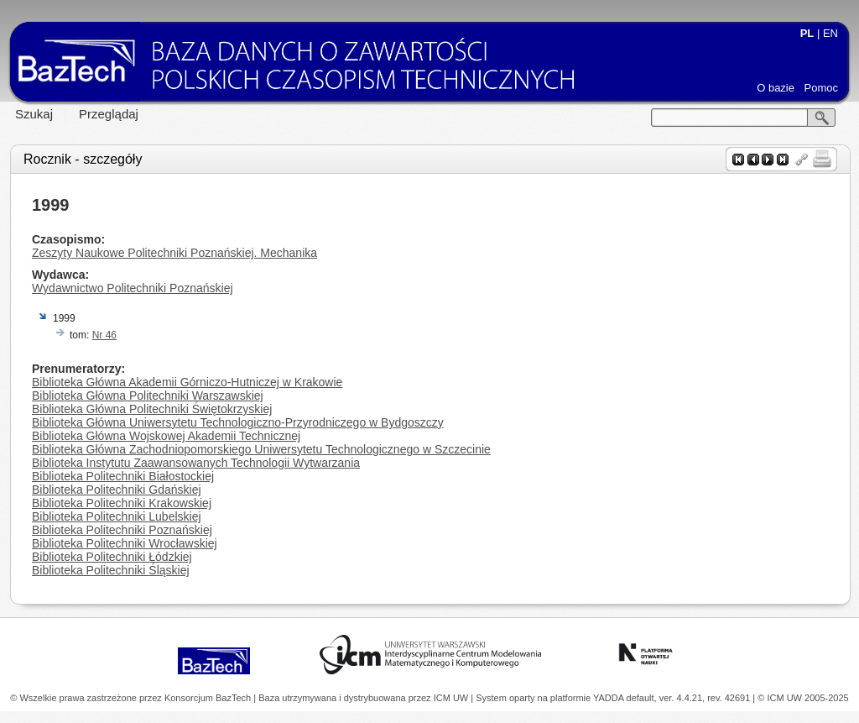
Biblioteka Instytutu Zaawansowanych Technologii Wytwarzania (196, 462)
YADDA (610, 698)
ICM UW (452, 698)
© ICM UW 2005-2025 (802, 698)
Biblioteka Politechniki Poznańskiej (122, 530)
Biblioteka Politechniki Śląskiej (111, 570)
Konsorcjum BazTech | (211, 698)
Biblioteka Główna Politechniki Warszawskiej (147, 395)
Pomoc (821, 87)
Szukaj (34, 114)
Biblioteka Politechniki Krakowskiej (121, 503)
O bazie (775, 87)
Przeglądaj (108, 114)
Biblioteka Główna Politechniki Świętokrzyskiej (152, 409)
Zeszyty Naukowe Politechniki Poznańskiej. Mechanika (174, 252)
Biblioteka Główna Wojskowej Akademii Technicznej (166, 436)
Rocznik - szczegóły (82, 159)
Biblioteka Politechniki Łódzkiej (112, 556)
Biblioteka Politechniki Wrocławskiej (124, 543)
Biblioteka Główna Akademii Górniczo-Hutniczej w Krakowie (187, 382)
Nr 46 (104, 335)
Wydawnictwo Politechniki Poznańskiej (132, 288)
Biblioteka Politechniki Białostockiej (123, 476)
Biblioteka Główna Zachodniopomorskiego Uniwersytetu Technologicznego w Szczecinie (261, 449)
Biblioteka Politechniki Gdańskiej (116, 489)
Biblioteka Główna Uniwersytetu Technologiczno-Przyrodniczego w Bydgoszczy (238, 422)
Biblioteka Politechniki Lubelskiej (116, 516)
